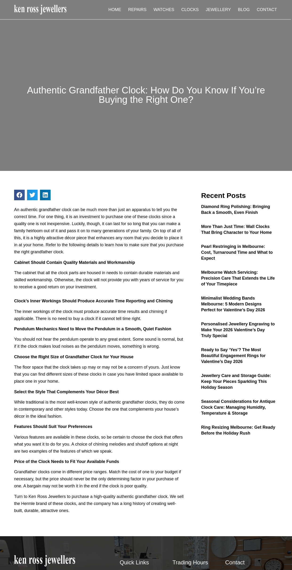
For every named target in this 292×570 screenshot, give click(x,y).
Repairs (137, 9)
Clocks (190, 9)
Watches (164, 9)
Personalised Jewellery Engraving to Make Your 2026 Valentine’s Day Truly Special (238, 330)
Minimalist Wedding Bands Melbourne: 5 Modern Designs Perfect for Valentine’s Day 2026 (233, 304)
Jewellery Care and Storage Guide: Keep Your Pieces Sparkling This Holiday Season (236, 381)
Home (114, 9)
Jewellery (218, 9)
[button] (19, 195)
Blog (244, 9)
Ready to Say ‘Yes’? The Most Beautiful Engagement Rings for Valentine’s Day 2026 (233, 355)
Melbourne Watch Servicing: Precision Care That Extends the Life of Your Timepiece (238, 278)
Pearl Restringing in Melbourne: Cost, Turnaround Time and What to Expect (237, 252)
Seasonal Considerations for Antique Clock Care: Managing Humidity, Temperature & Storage (238, 407)
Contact (267, 9)
